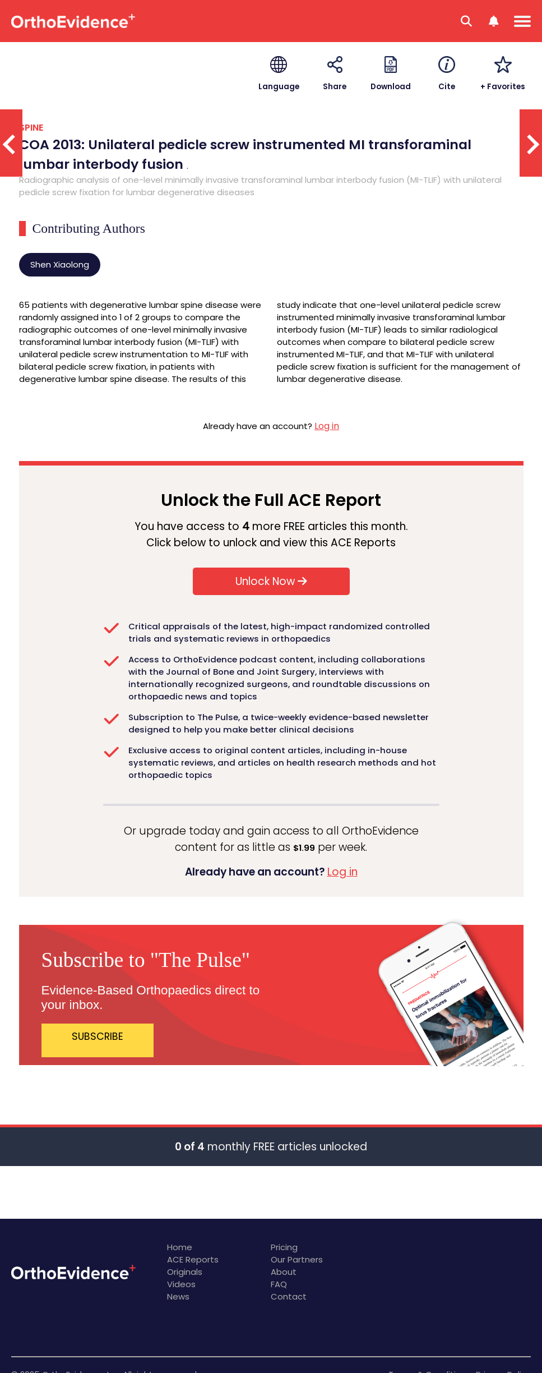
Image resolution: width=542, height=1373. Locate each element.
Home (179, 1247)
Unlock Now (271, 581)
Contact (289, 1296)
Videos (181, 1284)
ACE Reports (193, 1259)
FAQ (279, 1284)
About (284, 1272)
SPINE (31, 127)
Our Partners (297, 1259)
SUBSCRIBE (97, 1036)
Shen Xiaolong (59, 264)
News (178, 1296)
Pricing (284, 1247)
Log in (326, 426)
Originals (184, 1272)
